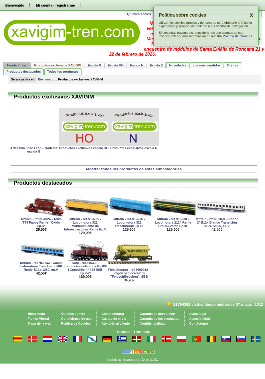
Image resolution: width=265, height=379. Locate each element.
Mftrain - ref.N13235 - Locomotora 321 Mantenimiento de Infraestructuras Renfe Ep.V (85, 224)
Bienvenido (14, 5)
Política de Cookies (237, 36)
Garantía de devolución (157, 313)
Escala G (94, 65)
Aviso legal (197, 313)
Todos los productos (63, 71)
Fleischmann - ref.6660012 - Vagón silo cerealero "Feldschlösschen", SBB (129, 273)
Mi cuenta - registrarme (55, 5)
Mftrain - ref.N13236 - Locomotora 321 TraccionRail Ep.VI (129, 222)
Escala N (136, 65)
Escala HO (116, 65)
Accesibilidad (199, 318)
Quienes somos (139, 14)
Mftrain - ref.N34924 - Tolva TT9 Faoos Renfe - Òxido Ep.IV (41, 222)
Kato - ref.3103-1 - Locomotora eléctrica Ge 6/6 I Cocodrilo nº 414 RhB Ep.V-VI (85, 268)
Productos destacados (23, 71)
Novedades (177, 65)
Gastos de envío (114, 318)
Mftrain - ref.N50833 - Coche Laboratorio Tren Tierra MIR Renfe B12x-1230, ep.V (41, 266)
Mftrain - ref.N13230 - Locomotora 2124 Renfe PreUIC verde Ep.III (173, 222)
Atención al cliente (116, 323)
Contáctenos (199, 323)
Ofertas (232, 65)
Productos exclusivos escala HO (84, 148)
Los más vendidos (207, 65)
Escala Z (156, 65)
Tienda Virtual (16, 65)
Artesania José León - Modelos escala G (34, 149)
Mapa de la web (39, 323)
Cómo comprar (113, 313)
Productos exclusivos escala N (133, 148)
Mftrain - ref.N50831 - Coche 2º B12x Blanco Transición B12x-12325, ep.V (217, 222)
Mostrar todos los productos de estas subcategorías (134, 169)
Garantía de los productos (159, 318)
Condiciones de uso (76, 318)
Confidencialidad (152, 323)
